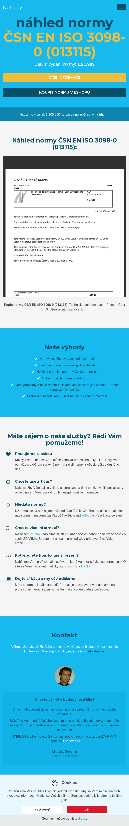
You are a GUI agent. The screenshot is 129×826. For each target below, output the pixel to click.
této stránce (95, 651)
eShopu (35, 534)
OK (87, 809)
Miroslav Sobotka (64, 751)
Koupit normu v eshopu (64, 92)
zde (83, 818)
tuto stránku (71, 741)
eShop (86, 515)
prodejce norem (60, 371)
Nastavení (42, 809)
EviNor (86, 566)
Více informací (64, 77)
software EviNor (58, 396)
